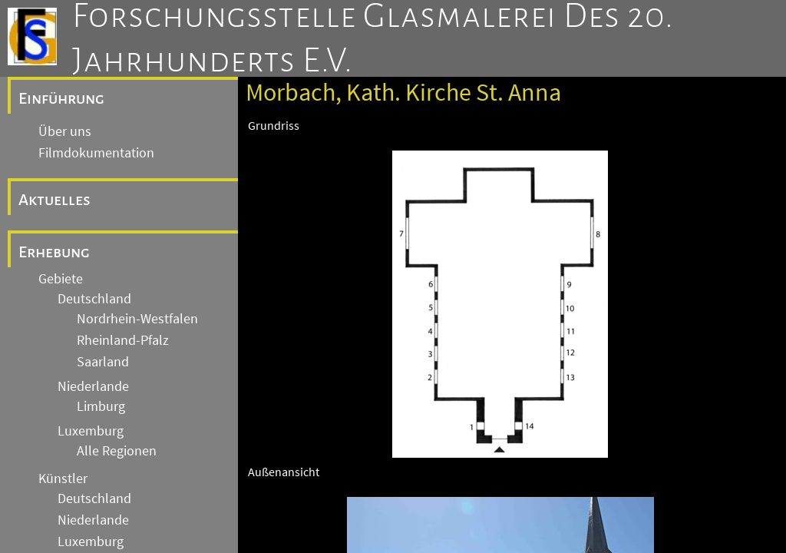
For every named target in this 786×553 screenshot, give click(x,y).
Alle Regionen (117, 450)
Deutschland (94, 298)
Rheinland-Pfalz (123, 340)
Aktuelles (54, 199)
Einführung (61, 98)
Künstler (63, 478)
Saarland (103, 361)
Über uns (64, 131)
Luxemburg (91, 430)
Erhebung (54, 251)
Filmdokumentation (96, 152)
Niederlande (93, 386)
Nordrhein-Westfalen (137, 318)
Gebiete (60, 278)
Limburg (101, 406)
